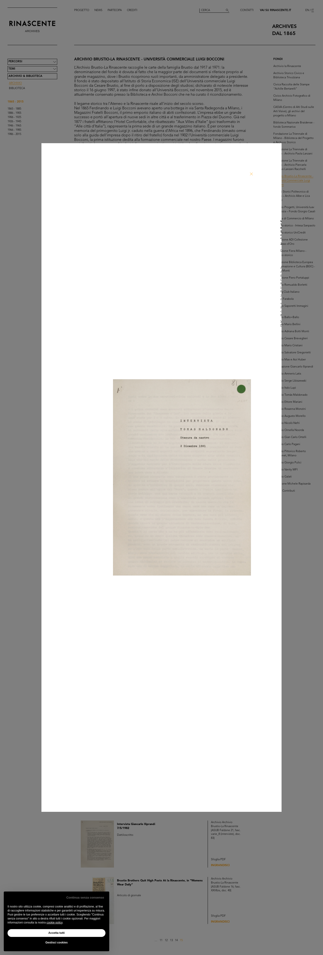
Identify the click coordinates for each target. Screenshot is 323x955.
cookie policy (54, 922)
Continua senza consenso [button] (85, 897)
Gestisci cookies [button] (56, 942)
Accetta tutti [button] (56, 933)
